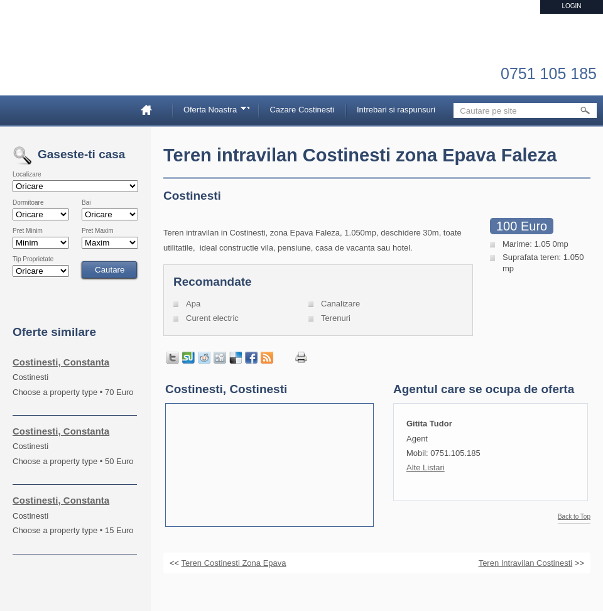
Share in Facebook (251, 358)
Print (301, 358)
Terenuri (335, 318)
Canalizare (340, 303)
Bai (86, 203)
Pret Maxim (98, 231)
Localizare (27, 174)
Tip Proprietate (33, 259)
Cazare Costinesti (301, 109)
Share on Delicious (235, 358)
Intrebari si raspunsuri (396, 109)
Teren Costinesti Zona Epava (234, 563)
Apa (193, 303)
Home (151, 110)
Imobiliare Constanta (78, 62)
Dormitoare (28, 203)
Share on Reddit (204, 358)
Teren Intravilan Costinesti (526, 563)
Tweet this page (172, 358)
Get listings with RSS (267, 358)
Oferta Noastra (212, 111)
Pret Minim (28, 231)
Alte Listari (425, 467)
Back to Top (574, 517)
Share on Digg (220, 358)
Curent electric (212, 318)
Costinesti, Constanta (61, 362)
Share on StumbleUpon (188, 358)
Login (571, 6)
